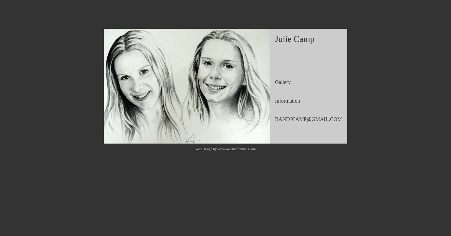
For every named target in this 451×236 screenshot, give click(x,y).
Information (287, 101)
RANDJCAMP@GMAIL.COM (308, 119)
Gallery (283, 82)
